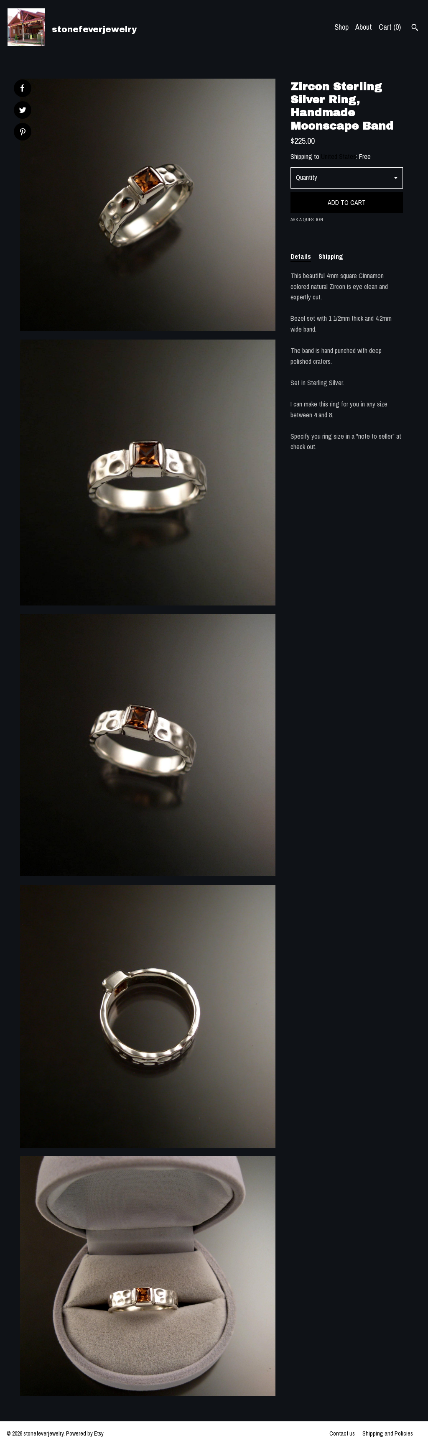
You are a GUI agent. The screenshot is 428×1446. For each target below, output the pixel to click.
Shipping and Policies (387, 1433)
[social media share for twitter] (22, 111)
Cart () (390, 27)
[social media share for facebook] (22, 88)
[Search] (415, 28)
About (363, 27)
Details (300, 256)
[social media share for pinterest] (22, 133)
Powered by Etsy (85, 1433)
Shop (341, 27)
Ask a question (306, 219)
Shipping (330, 256)
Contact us (342, 1433)
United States (338, 156)
